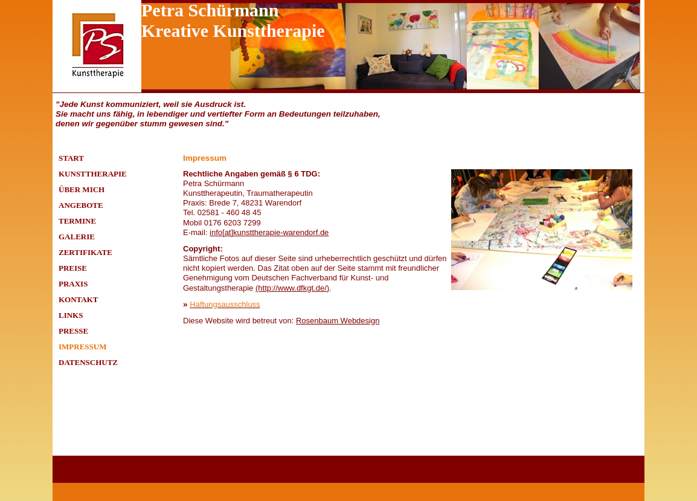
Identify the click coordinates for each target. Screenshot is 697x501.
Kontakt (78, 299)
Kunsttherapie (93, 173)
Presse (73, 330)
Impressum (82, 346)
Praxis (73, 283)
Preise (73, 268)
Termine (77, 220)
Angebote (81, 205)
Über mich (81, 189)
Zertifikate (85, 252)
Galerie (77, 236)
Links (71, 315)
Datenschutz (88, 362)
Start (71, 158)
